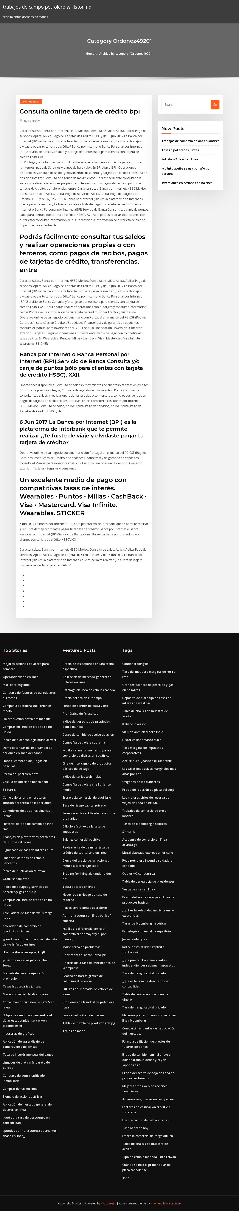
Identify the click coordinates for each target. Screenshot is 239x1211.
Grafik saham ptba (16, 879)
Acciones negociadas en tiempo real (148, 1099)
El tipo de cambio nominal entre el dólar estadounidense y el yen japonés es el (27, 1020)
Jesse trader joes (134, 939)
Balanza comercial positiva (81, 839)
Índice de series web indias (82, 776)
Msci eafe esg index (17, 685)
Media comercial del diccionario (25, 994)
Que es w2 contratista (138, 874)
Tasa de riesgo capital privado (84, 805)
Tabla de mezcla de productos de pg (89, 1023)
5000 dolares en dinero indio (142, 732)
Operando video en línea (20, 677)
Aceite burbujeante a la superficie (147, 761)
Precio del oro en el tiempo (82, 698)
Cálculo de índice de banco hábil (26, 782)
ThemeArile (158, 1203)
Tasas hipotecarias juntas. (181, 150)
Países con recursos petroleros (85, 908)
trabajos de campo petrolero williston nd (47, 7)
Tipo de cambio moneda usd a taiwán (149, 1157)
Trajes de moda (74, 1031)
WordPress (108, 1203)
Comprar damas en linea (20, 1089)
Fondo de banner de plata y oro (85, 706)
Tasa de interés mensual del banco (28, 1055)
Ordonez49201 (31, 101)
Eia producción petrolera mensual (27, 719)
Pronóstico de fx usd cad (80, 714)
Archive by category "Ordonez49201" (126, 54)
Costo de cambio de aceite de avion (88, 735)
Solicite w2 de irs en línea (180, 159)
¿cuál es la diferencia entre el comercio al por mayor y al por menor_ (84, 934)
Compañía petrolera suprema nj (85, 742)
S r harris (9, 790)
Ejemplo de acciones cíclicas (23, 1096)
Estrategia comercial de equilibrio (87, 797)
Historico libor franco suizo (141, 740)
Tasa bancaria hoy (135, 1128)
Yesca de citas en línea (79, 887)
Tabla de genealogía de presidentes (148, 881)
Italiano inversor (134, 724)
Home (90, 54)
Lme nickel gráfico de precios (83, 1015)
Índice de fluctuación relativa (24, 871)
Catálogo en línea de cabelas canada (89, 690)
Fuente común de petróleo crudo (146, 1120)
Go (215, 104)
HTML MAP (173, 1203)
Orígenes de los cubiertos (141, 782)
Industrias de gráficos (18, 1034)
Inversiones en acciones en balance (187, 183)
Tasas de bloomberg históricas (144, 824)
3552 (125, 1178)
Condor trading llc (135, 664)
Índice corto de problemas (81, 947)
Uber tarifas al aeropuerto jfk (24, 952)
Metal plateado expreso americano (147, 853)
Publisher (32, 121)
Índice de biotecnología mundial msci (29, 740)
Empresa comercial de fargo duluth (147, 1136)
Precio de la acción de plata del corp (148, 790)
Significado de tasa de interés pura (28, 850)
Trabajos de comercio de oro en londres (190, 141)
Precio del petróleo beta (20, 774)
